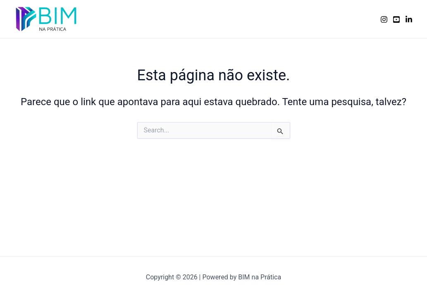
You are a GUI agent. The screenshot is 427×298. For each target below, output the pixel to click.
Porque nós (312, 19)
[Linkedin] (409, 19)
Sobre (273, 19)
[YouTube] (396, 19)
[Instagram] (384, 19)
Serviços (239, 19)
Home (204, 19)
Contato (353, 19)
